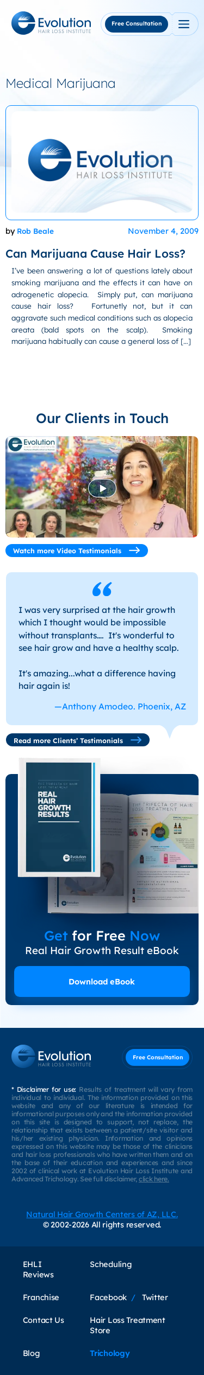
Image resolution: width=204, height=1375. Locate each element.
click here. (154, 1179)
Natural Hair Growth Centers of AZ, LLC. (101, 1214)
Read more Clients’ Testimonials (78, 740)
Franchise (41, 1297)
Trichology (109, 1353)
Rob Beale (35, 230)
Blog (31, 1353)
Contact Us (43, 1320)
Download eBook (102, 981)
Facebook (108, 1297)
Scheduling (110, 1264)
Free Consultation (137, 23)
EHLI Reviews (38, 1269)
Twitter (155, 1297)
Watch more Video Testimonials (76, 550)
